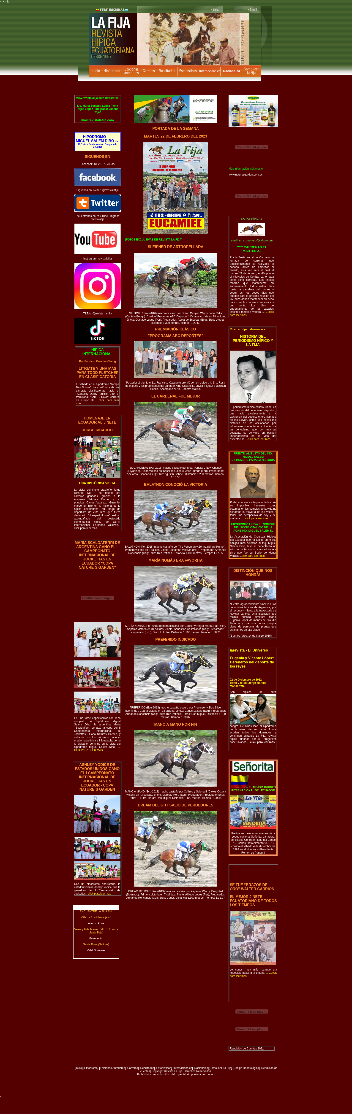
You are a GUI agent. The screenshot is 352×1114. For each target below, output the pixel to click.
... (252, 555)
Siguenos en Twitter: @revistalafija (97, 190)
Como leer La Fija (220, 1068)
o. (97, 748)
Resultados (147, 1068)
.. (98, 893)
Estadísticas (163, 1068)
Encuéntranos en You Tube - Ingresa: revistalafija (97, 217)
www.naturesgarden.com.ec (245, 174)
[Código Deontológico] (246, 1068)
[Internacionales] (183, 1068)
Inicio (79, 1068)
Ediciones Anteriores (112, 1068)
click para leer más (262, 742)
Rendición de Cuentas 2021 (247, 1048)
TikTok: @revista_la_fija (97, 313)
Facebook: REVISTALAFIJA (97, 164)
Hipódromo (91, 1068)
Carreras (132, 1068)
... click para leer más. (97, 526)
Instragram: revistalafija (97, 258)
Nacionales (201, 1068)
